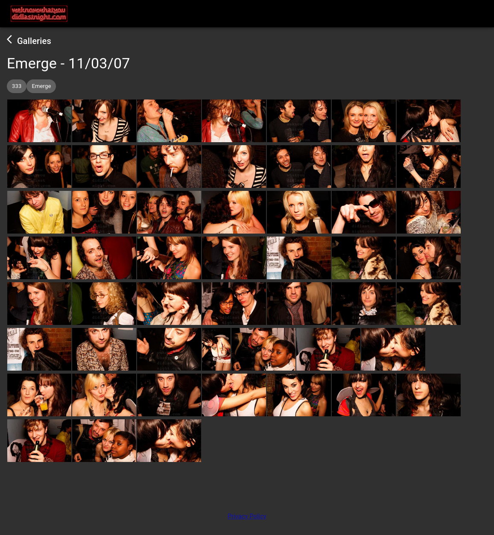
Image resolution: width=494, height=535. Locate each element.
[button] (16, 86)
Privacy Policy (247, 516)
